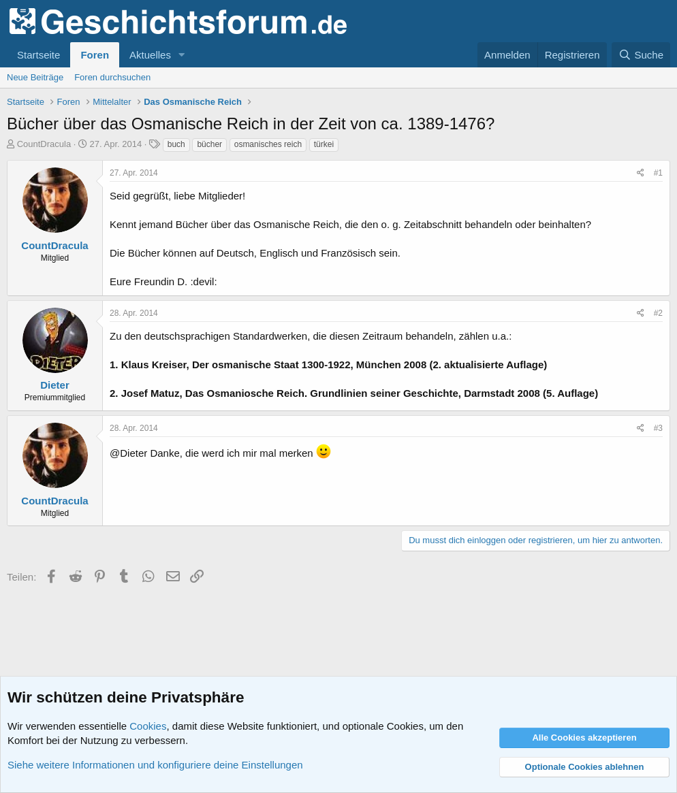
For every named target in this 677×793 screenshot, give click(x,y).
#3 (658, 428)
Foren (94, 55)
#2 (658, 313)
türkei (324, 144)
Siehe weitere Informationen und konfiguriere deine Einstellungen (155, 765)
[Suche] (641, 54)
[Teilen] (640, 173)
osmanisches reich (268, 144)
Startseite (38, 55)
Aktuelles (150, 55)
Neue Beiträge (35, 77)
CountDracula (44, 144)
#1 (658, 173)
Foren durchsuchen (112, 77)
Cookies (147, 726)
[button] (181, 54)
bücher (209, 144)
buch (176, 144)
